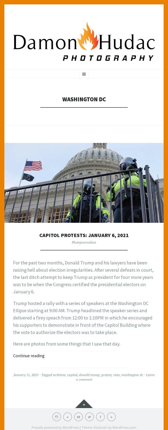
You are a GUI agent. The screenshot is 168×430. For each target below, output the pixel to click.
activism (59, 374)
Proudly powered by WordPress (55, 427)
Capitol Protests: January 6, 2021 (84, 235)
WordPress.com (124, 427)
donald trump (89, 374)
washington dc (132, 374)
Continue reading (31, 355)
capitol (72, 374)
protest (106, 374)
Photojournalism (84, 242)
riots (116, 374)
